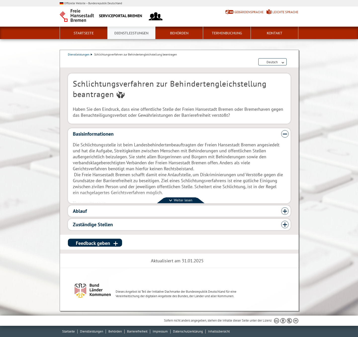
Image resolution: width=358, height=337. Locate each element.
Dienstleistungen (131, 33)
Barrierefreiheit (137, 331)
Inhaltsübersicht (219, 331)
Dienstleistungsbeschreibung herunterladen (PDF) (290, 62)
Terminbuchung (227, 33)
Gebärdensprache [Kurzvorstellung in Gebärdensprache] (249, 12)
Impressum (160, 331)
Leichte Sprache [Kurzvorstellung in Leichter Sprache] (285, 12)
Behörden (179, 33)
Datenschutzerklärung (188, 331)
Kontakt (274, 33)
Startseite (84, 33)
